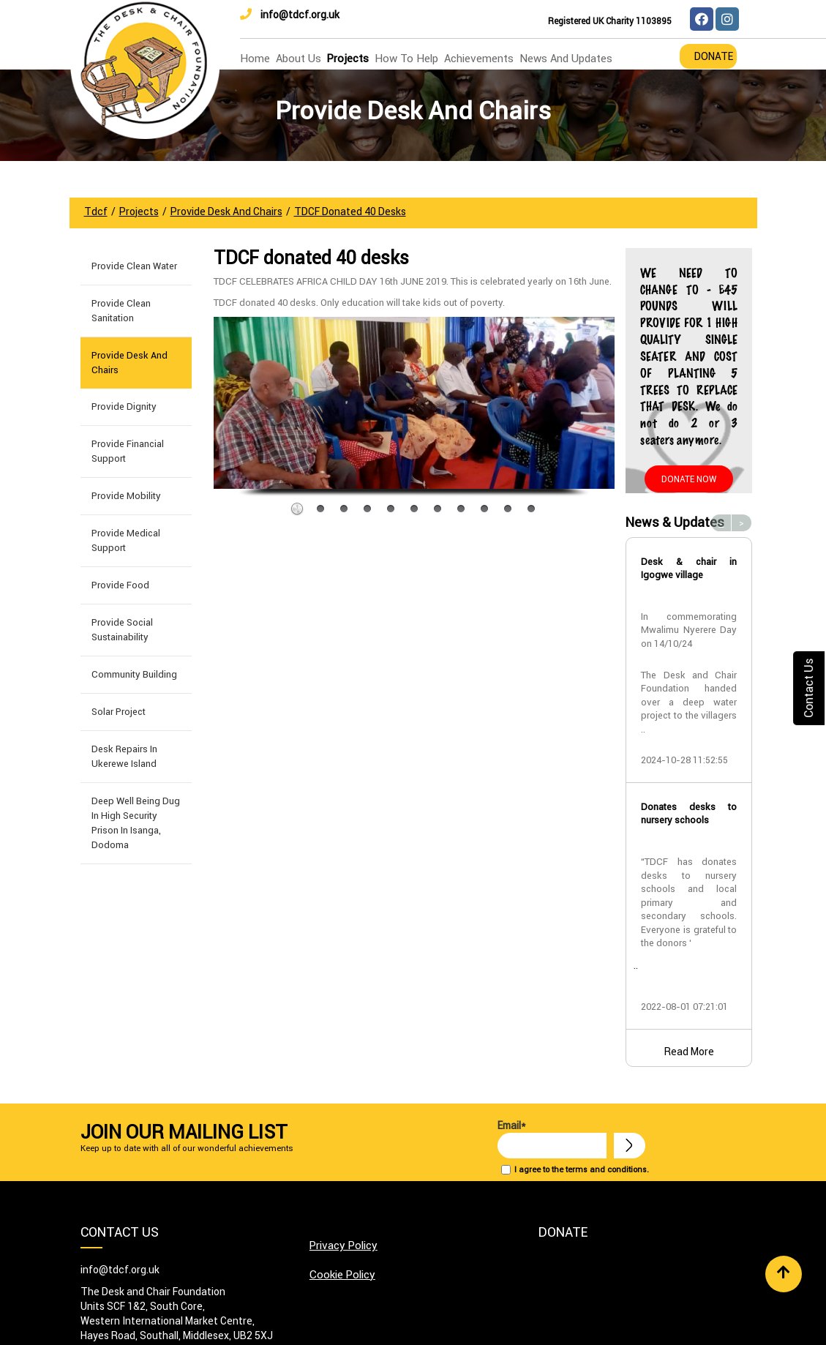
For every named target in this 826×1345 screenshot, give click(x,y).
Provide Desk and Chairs (129, 362)
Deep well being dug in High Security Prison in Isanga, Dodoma (135, 823)
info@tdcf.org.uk (289, 14)
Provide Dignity (124, 406)
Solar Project (118, 711)
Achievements (479, 58)
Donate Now (688, 478)
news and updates (565, 58)
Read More (689, 1051)
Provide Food (120, 585)
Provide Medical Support (125, 540)
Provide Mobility (126, 496)
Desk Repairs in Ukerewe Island (124, 756)
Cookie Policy (342, 1274)
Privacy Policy (343, 1245)
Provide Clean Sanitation (121, 310)
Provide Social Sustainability (122, 629)
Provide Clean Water (134, 266)
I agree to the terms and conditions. (581, 1169)
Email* (552, 1138)
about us (298, 58)
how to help (406, 58)
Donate (713, 56)
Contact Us (808, 688)
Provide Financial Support (127, 451)
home (255, 58)
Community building (134, 674)
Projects (348, 58)
